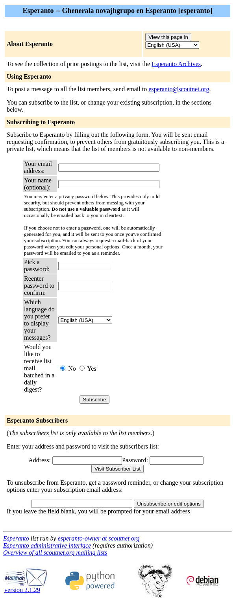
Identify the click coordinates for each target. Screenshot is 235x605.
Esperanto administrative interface (47, 545)
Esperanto (16, 538)
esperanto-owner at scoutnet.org (99, 538)
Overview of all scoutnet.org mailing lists (55, 552)
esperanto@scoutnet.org (178, 89)
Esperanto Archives (176, 64)
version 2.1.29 (26, 587)
